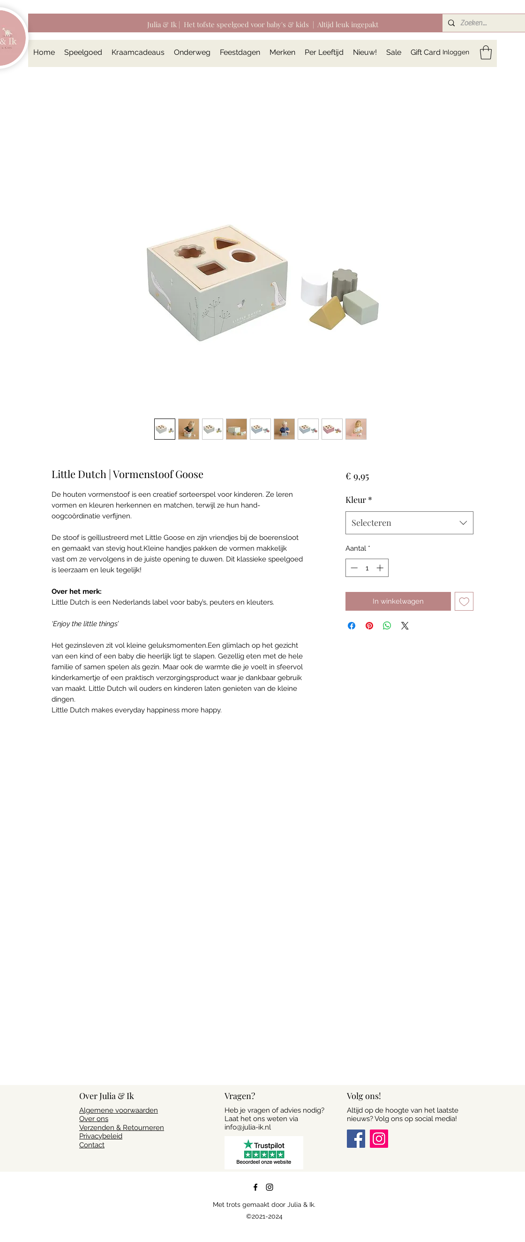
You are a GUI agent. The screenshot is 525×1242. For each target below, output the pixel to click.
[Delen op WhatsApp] (387, 625)
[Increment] (381, 567)
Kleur (358, 499)
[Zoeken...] (486, 23)
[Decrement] (353, 567)
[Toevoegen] (464, 601)
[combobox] (409, 523)
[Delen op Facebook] (351, 625)
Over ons (93, 1119)
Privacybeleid (100, 1136)
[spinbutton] (367, 567)
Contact (92, 1145)
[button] (486, 52)
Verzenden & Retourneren (121, 1127)
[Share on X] (405, 625)
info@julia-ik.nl (248, 1127)
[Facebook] (356, 1139)
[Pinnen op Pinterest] (369, 625)
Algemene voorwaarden (118, 1110)
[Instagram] (379, 1139)
